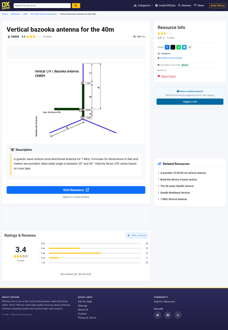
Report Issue (167, 76)
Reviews (184, 5)
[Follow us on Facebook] (168, 315)
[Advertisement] (76, 52)
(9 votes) (47, 36)
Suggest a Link (190, 101)
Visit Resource (76, 190)
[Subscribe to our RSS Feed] (178, 315)
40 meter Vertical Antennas (44, 14)
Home (5, 14)
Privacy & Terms (87, 317)
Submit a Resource (164, 301)
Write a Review (137, 235)
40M (25, 14)
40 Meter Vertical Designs (171, 58)
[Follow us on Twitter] (157, 315)
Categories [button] (142, 5)
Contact (82, 313)
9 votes (170, 38)
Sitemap (82, 305)
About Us (83, 309)
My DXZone (218, 5)
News (199, 5)
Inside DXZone (165, 5)
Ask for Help (85, 301)
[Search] (76, 5)
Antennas (15, 14)
